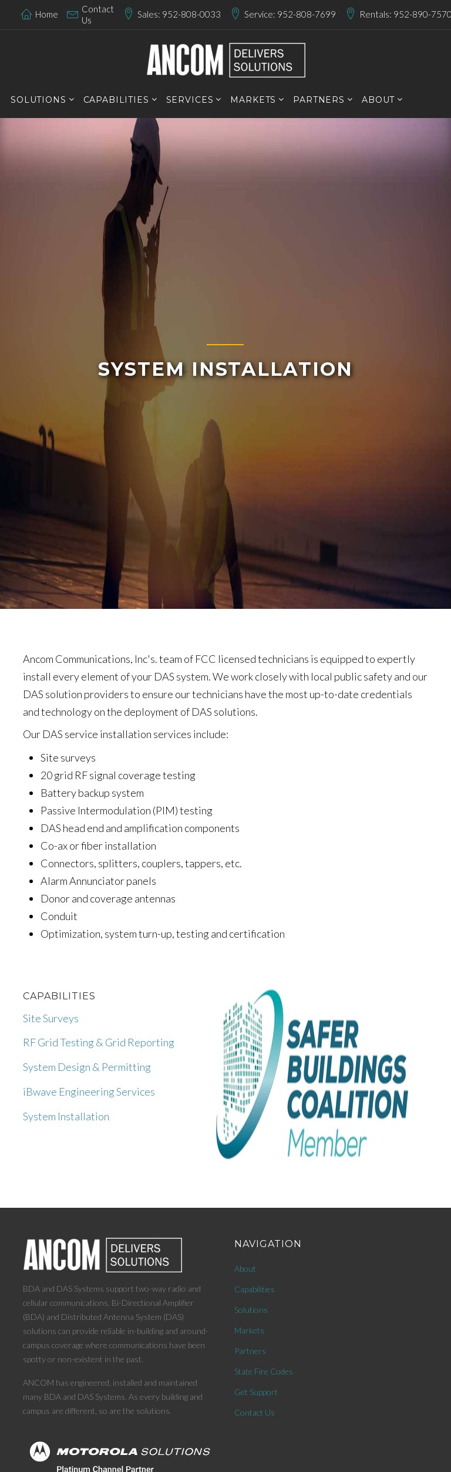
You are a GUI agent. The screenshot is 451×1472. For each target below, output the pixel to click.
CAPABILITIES (116, 100)
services (190, 100)
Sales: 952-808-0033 (179, 14)
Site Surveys (51, 1018)
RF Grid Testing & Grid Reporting (98, 1042)
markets (253, 100)
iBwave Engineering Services (89, 1091)
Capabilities (254, 1289)
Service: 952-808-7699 (290, 14)
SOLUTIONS (38, 100)
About (378, 100)
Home (46, 14)
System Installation (66, 1116)
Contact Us (98, 15)
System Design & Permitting (87, 1066)
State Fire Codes (263, 1371)
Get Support (256, 1392)
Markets (249, 1330)
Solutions (251, 1310)
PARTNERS (319, 100)
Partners (250, 1351)
